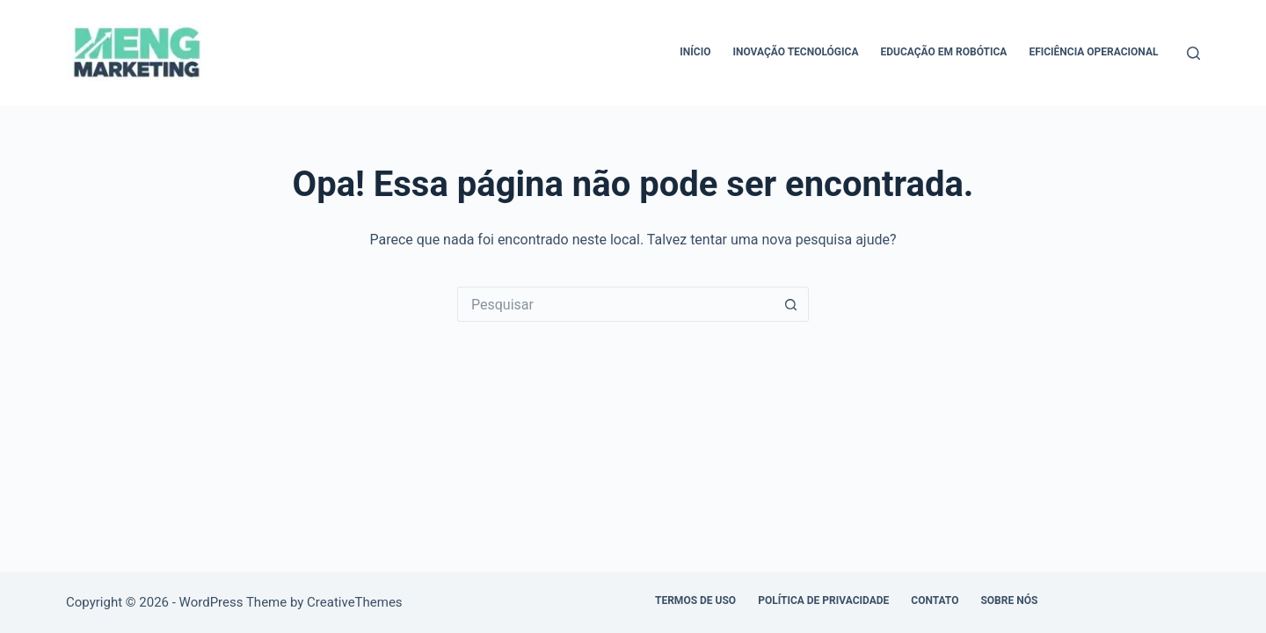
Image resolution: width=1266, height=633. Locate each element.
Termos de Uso (695, 600)
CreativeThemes (355, 602)
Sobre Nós (1008, 600)
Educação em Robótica (943, 52)
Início (695, 52)
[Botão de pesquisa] (791, 304)
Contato (934, 600)
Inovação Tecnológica (795, 52)
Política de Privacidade (823, 600)
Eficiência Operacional (1093, 52)
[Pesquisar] (1193, 53)
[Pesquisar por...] (615, 304)
